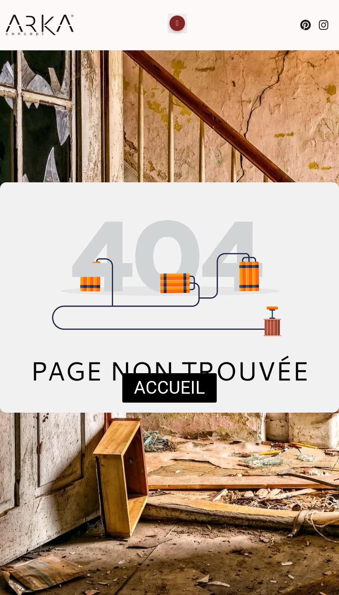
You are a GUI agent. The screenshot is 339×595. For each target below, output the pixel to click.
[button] (177, 23)
